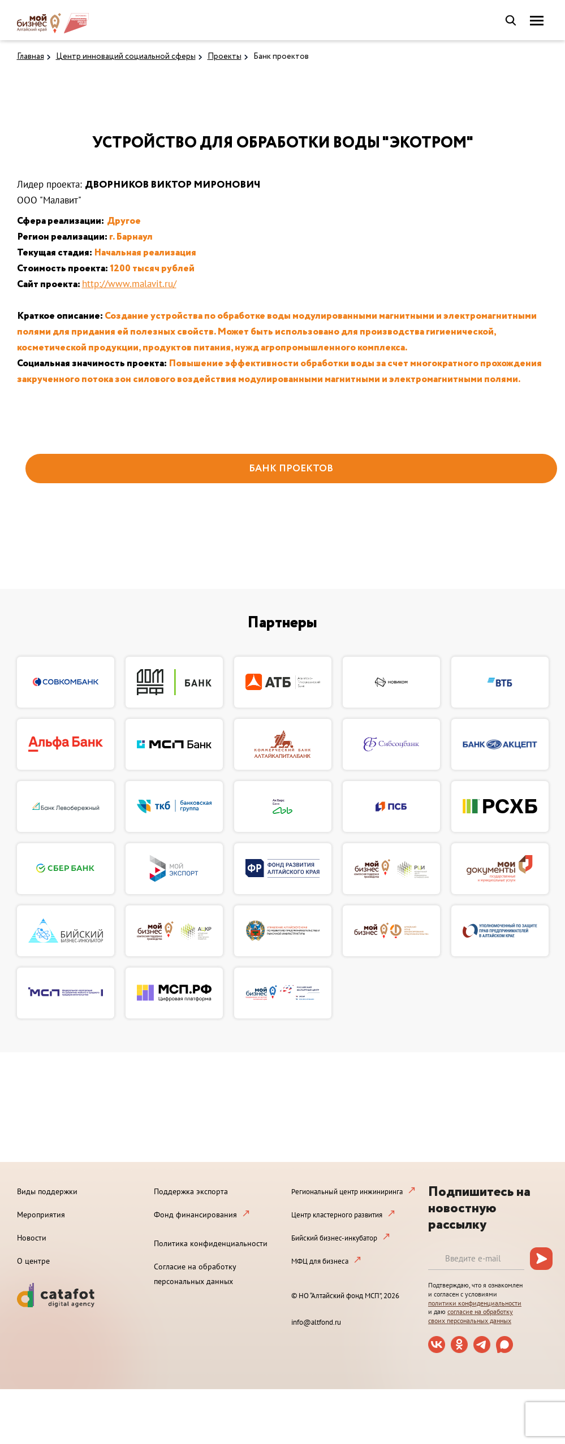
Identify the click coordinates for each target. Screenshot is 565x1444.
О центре (33, 1261)
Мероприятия (41, 1214)
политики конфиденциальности (474, 1303)
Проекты (224, 56)
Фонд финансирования (195, 1214)
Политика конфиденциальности (211, 1243)
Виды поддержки (47, 1191)
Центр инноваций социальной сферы (126, 56)
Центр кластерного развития (336, 1215)
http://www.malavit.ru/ (129, 283)
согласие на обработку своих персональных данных (470, 1316)
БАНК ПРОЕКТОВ (291, 469)
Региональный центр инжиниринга (347, 1191)
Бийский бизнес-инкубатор (334, 1238)
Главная (30, 56)
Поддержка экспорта (191, 1191)
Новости (31, 1238)
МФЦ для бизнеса (319, 1261)
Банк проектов (281, 56)
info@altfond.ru (316, 1322)
